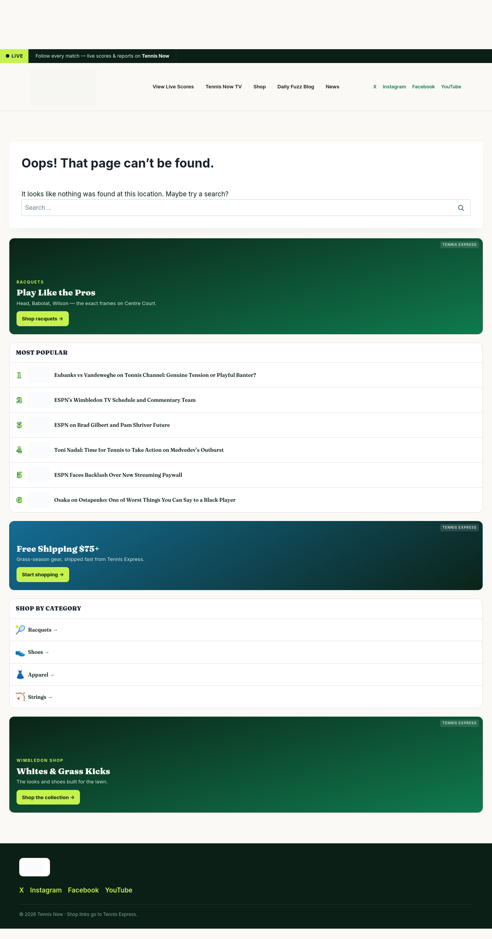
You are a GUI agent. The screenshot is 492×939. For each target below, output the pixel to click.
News (332, 86)
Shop (259, 86)
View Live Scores (173, 86)
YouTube (451, 87)
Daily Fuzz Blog (296, 86)
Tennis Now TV (223, 86)
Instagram (394, 87)
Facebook (423, 87)
